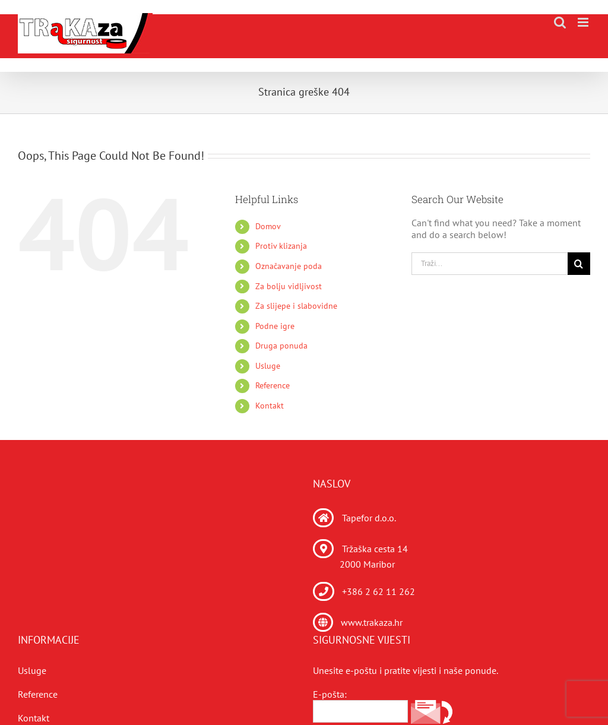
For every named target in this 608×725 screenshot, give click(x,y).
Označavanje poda (288, 266)
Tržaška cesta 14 (375, 549)
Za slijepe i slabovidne (296, 305)
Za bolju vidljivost (288, 286)
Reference (272, 385)
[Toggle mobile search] (560, 22)
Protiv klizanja (281, 245)
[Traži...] (489, 263)
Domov (268, 226)
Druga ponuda (281, 345)
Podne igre (274, 326)
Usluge (267, 365)
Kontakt (269, 405)
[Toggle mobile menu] (584, 22)
